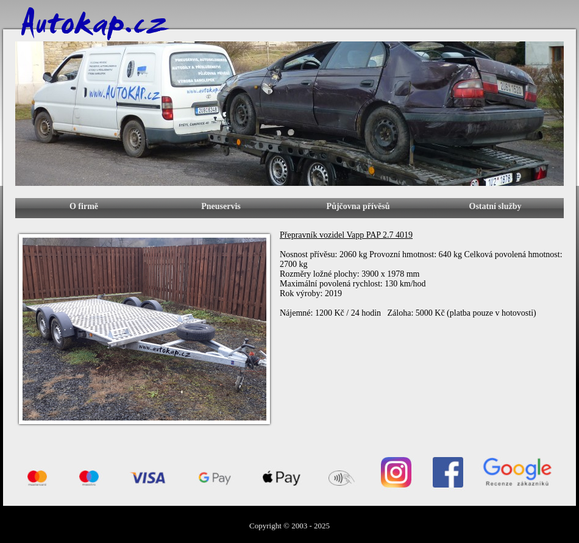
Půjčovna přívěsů (358, 206)
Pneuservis (221, 206)
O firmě (83, 206)
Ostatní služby (495, 206)
